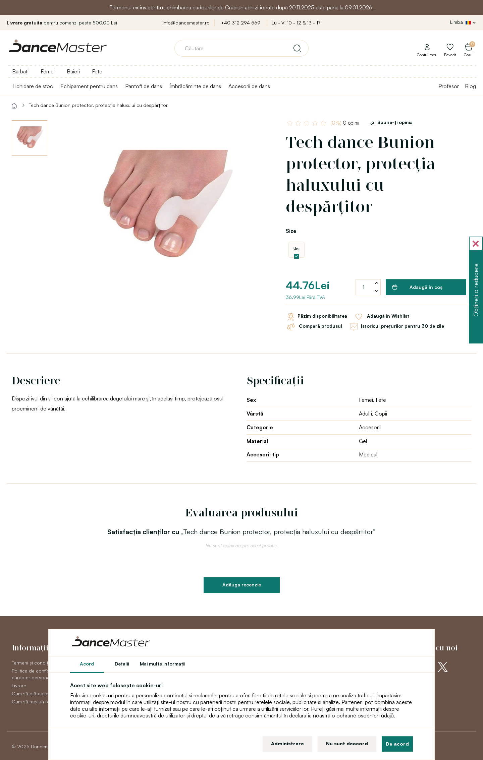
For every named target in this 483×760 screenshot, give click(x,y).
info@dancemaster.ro (186, 22)
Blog (470, 86)
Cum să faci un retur (34, 701)
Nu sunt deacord (347, 743)
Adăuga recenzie (241, 584)
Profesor (448, 86)
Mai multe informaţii (162, 664)
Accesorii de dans (249, 86)
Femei (48, 71)
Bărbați (20, 71)
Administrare (287, 743)
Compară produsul (314, 327)
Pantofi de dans (143, 86)
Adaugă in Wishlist (381, 317)
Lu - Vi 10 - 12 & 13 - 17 (296, 22)
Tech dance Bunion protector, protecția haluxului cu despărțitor (98, 105)
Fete (97, 71)
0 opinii (344, 123)
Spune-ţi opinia (390, 122)
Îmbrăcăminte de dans (195, 86)
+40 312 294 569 (240, 22)
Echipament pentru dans (89, 86)
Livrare (19, 685)
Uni (296, 248)
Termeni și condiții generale (41, 663)
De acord (397, 744)
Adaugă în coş (417, 287)
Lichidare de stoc (32, 86)
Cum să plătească (31, 693)
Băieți (73, 71)
